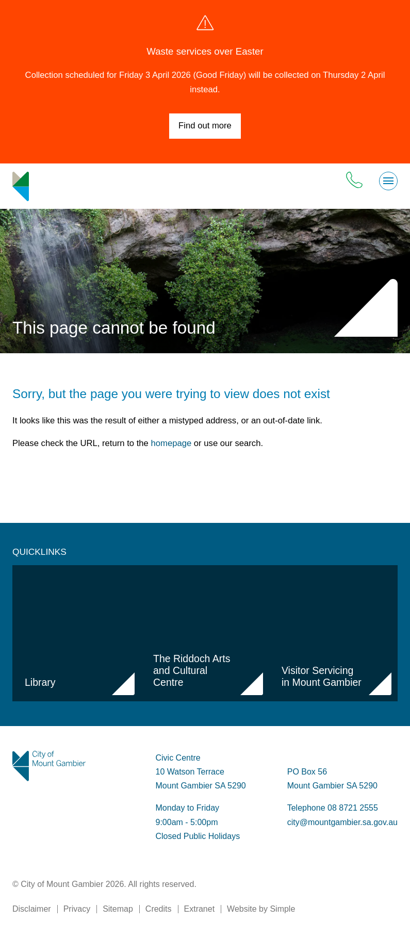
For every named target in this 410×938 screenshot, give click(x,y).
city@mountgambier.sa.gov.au (342, 822)
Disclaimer (31, 908)
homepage (171, 443)
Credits (158, 908)
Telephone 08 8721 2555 (332, 807)
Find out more (205, 125)
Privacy (76, 908)
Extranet (199, 908)
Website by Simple (261, 908)
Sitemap (118, 908)
